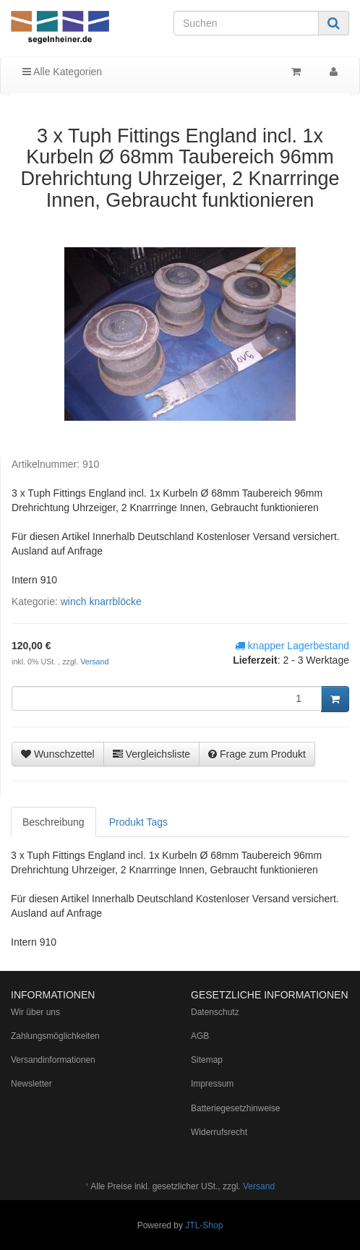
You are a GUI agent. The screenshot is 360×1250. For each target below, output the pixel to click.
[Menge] (167, 698)
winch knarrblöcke (101, 601)
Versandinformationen (53, 1060)
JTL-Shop (204, 1225)
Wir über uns (35, 1012)
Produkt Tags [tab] (138, 822)
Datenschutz (215, 1012)
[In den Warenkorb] (335, 699)
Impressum (212, 1084)
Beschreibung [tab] (53, 822)
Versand (94, 661)
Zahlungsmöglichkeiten (55, 1036)
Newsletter (31, 1084)
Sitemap (207, 1060)
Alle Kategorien (62, 71)
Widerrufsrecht (219, 1132)
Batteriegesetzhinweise (235, 1108)
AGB (200, 1036)
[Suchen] (246, 23)
